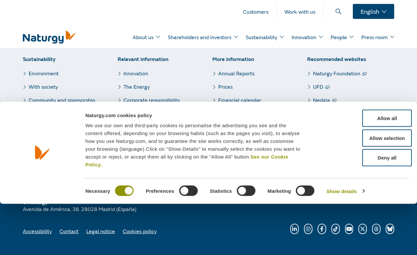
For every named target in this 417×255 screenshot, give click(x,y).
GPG (318, 113)
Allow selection (362, 189)
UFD (318, 86)
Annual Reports (236, 73)
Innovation (135, 73)
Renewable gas (331, 140)
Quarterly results (238, 113)
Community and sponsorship (62, 100)
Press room (136, 113)
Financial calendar (239, 100)
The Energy (136, 86)
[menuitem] (260, 11)
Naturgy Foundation (336, 73)
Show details (342, 242)
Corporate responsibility (151, 100)
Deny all (362, 209)
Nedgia (321, 100)
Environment (44, 73)
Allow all (363, 169)
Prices (225, 86)
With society (43, 86)
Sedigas (322, 127)
